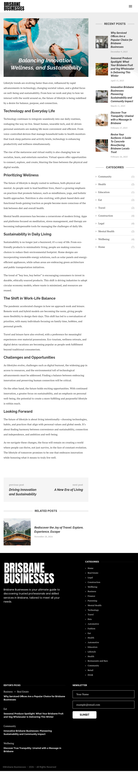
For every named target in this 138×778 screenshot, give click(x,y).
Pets (90, 619)
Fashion (91, 628)
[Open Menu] (130, 6)
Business (92, 591)
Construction (116, 215)
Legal (116, 223)
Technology (93, 610)
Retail (90, 670)
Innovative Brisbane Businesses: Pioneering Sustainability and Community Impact (122, 94)
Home (116, 247)
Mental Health (116, 231)
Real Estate (93, 572)
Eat (116, 200)
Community (116, 176)
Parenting (92, 600)
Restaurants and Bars (98, 660)
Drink (90, 674)
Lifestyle (92, 651)
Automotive (93, 623)
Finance (91, 596)
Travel (116, 208)
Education (116, 192)
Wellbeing (116, 239)
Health (116, 184)
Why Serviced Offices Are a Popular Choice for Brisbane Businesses (121, 39)
